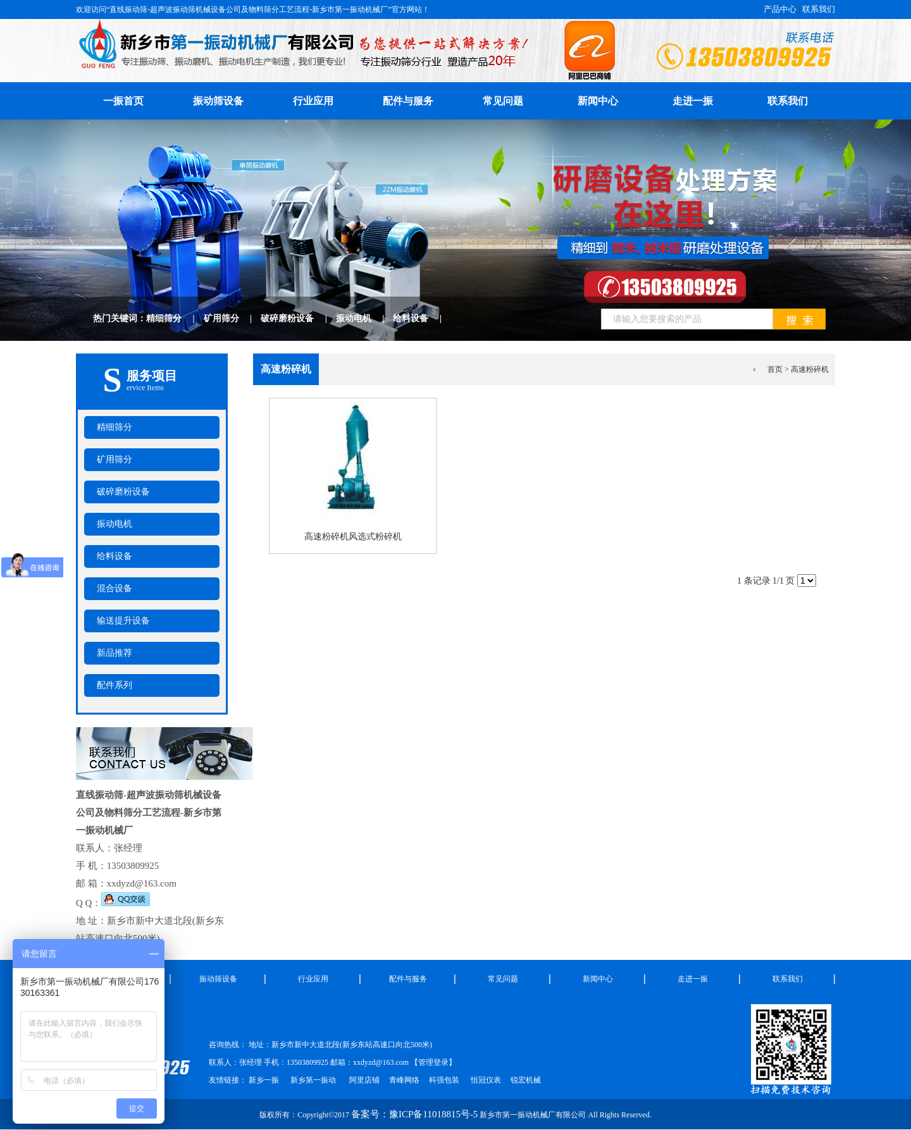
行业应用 (313, 100)
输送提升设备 (123, 620)
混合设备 (114, 588)
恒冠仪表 (485, 1080)
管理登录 (433, 1062)
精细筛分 (175, 318)
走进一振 (692, 100)
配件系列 (114, 685)
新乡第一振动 (313, 1080)
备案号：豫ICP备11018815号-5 (414, 1114)
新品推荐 (114, 653)
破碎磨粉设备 (298, 318)
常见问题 (503, 100)
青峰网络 (404, 1080)
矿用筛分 (232, 318)
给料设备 (421, 318)
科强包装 (444, 1080)
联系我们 (818, 9)
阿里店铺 (364, 1080)
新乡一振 (264, 1080)
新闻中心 (598, 100)
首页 (775, 369)
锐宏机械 (526, 1080)
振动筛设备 (218, 100)
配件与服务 (408, 100)
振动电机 (365, 318)
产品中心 (780, 9)
